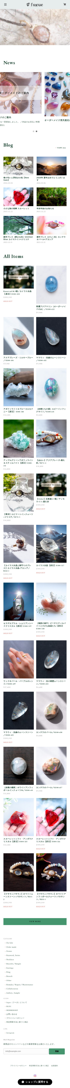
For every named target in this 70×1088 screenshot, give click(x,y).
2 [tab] (36, 132)
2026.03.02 (8, 184)
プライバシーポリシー (15, 1019)
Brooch (9, 977)
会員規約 (54, 1067)
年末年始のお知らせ (45, 210)
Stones (9, 952)
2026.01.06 (41, 184)
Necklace (10, 961)
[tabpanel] (35, 101)
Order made (11, 948)
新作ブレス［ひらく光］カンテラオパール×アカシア (51, 239)
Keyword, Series (13, 956)
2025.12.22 (8, 213)
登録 (57, 1052)
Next (67, 27)
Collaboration (12, 990)
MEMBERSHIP (12, 1012)
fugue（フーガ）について (16, 1004)
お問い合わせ (11, 1015)
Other (8, 982)
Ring (8, 973)
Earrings (9, 969)
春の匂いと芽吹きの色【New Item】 (16, 180)
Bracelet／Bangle (13, 965)
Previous (2, 27)
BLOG (8, 1008)
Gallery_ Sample (13, 994)
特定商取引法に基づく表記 (17, 1023)
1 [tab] (33, 132)
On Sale (9, 944)
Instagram (10, 1034)
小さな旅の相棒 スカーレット (16, 210)
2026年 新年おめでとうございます (51, 180)
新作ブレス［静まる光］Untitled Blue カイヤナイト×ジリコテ (18, 239)
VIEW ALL (61, 149)
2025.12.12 (41, 243)
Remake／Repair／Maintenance (19, 986)
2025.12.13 (7, 243)
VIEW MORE (35, 923)
